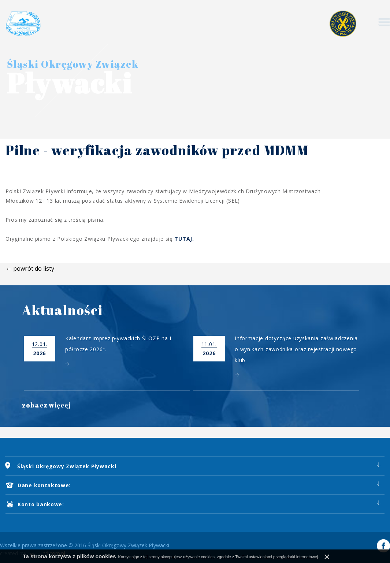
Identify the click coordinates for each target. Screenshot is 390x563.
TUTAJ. (184, 238)
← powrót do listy (30, 268)
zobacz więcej (46, 405)
